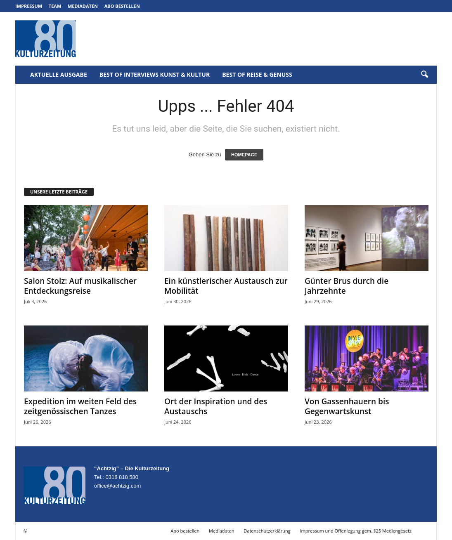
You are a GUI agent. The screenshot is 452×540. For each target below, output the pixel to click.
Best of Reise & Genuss (257, 74)
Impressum (28, 6)
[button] (424, 75)
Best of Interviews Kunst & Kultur (154, 74)
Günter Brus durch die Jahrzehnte (346, 286)
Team (55, 6)
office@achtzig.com (117, 486)
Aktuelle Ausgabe (58, 74)
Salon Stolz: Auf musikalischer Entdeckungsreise (80, 286)
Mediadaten (83, 6)
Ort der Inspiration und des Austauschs (215, 406)
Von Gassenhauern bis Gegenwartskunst (347, 406)
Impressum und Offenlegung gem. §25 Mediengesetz (356, 531)
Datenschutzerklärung (267, 531)
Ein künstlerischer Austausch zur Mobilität (226, 286)
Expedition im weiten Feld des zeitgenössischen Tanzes (80, 406)
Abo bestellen (122, 6)
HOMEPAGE (244, 154)
